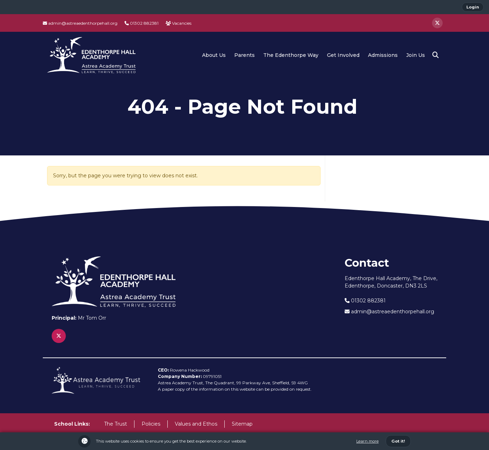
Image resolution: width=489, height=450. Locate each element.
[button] (435, 55)
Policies (151, 424)
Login (472, 7)
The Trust (115, 424)
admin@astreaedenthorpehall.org (80, 23)
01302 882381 (142, 23)
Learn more (367, 441)
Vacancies (178, 23)
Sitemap (242, 424)
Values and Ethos (196, 424)
